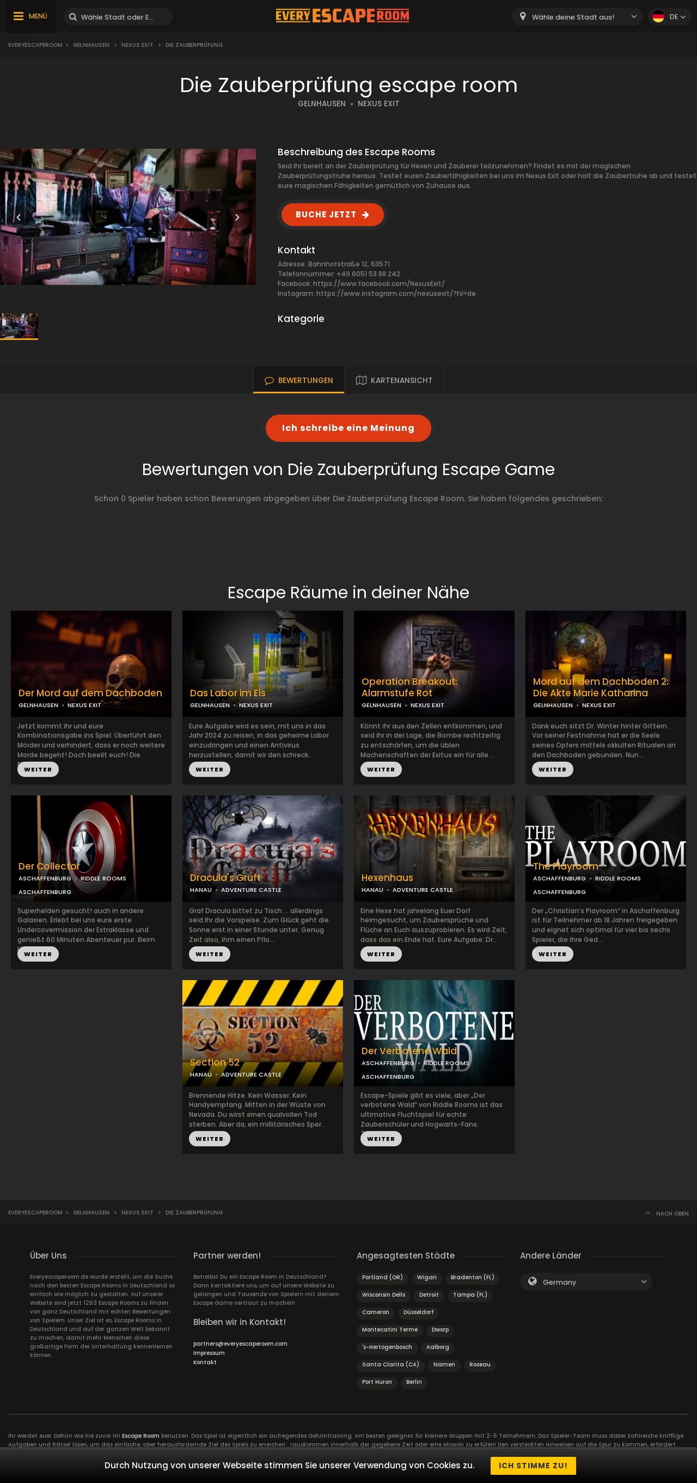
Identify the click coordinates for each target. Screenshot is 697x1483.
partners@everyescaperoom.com (240, 1344)
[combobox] (577, 17)
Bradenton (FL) (472, 1277)
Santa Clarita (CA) (390, 1364)
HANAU (201, 889)
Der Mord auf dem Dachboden (90, 693)
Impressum (209, 1353)
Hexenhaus (387, 878)
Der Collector (49, 866)
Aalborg (437, 1347)
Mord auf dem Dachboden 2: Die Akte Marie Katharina (601, 687)
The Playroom (565, 866)
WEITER (38, 769)
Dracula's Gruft (225, 878)
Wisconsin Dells (383, 1295)
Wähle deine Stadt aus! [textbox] (573, 17)
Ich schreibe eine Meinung (348, 428)
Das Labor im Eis (228, 693)
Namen (444, 1364)
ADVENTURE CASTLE (251, 889)
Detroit (429, 1295)
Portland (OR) (382, 1277)
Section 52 (215, 1062)
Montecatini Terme (390, 1330)
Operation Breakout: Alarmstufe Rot (409, 687)
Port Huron (377, 1382)
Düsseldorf (418, 1312)
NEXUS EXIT (379, 104)
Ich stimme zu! (533, 1465)
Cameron (375, 1312)
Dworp (440, 1330)
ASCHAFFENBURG (45, 878)
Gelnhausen (91, 45)
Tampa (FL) (470, 1295)
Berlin (414, 1382)
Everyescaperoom (35, 45)
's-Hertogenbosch (387, 1347)
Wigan (427, 1277)
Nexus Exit (137, 45)
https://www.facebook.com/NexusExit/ (379, 283)
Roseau (480, 1364)
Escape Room (141, 1436)
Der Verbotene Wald (409, 1051)
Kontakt (205, 1362)
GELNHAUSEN (322, 104)
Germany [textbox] (559, 1282)
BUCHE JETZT (326, 214)
